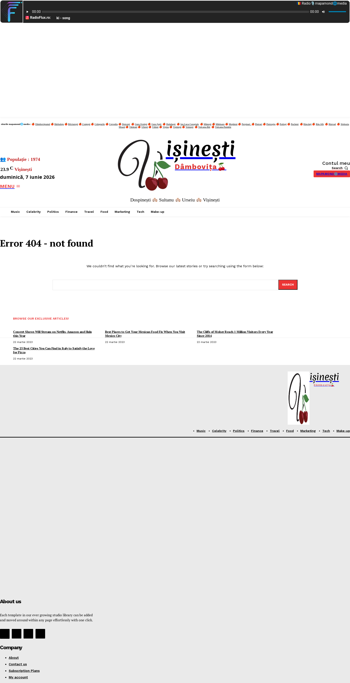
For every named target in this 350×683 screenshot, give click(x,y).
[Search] (287, 285)
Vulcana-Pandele (223, 127)
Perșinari (246, 124)
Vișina (166, 127)
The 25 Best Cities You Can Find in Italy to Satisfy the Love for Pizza (54, 350)
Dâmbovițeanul (42, 124)
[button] (341, 167)
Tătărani (133, 127)
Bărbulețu (59, 124)
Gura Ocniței (141, 124)
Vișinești (177, 127)
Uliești (144, 127)
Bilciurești (73, 124)
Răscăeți (307, 124)
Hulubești (171, 124)
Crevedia (113, 124)
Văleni (155, 127)
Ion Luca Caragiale (189, 124)
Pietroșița (270, 124)
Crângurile (100, 124)
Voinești (190, 127)
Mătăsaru (220, 124)
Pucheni (295, 124)
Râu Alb (320, 124)
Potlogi (283, 124)
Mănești (207, 124)
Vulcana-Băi (204, 127)
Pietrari (258, 124)
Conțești (86, 124)
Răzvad (332, 124)
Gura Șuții (156, 124)
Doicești (126, 124)
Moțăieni (233, 124)
